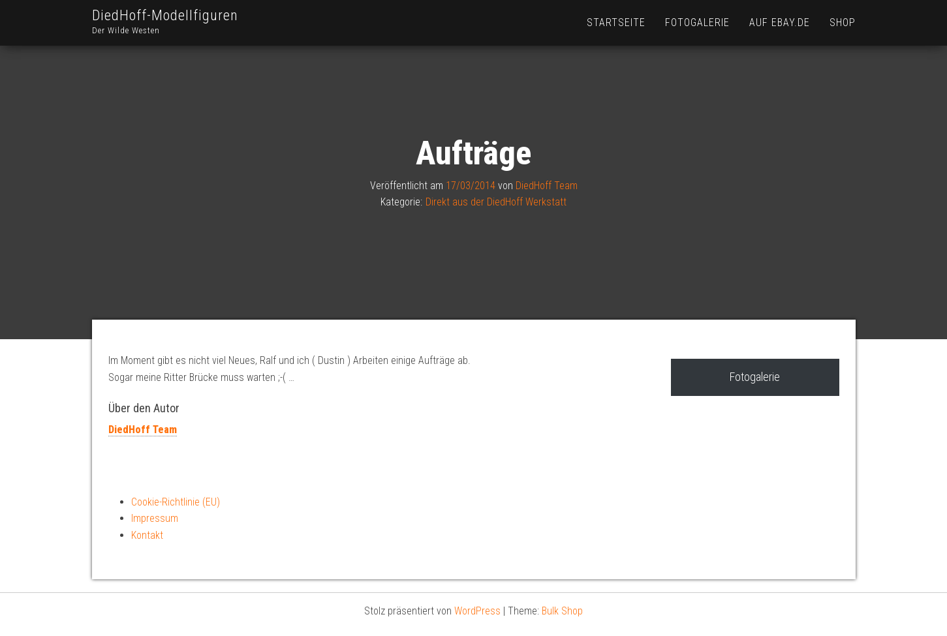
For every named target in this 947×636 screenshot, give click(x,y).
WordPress (477, 611)
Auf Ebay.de (779, 22)
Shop (843, 22)
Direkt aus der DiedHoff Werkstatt (496, 202)
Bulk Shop (562, 611)
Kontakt (147, 535)
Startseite (616, 22)
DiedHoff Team (547, 185)
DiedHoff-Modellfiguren (165, 15)
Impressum (154, 518)
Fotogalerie (697, 22)
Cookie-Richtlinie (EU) (175, 502)
